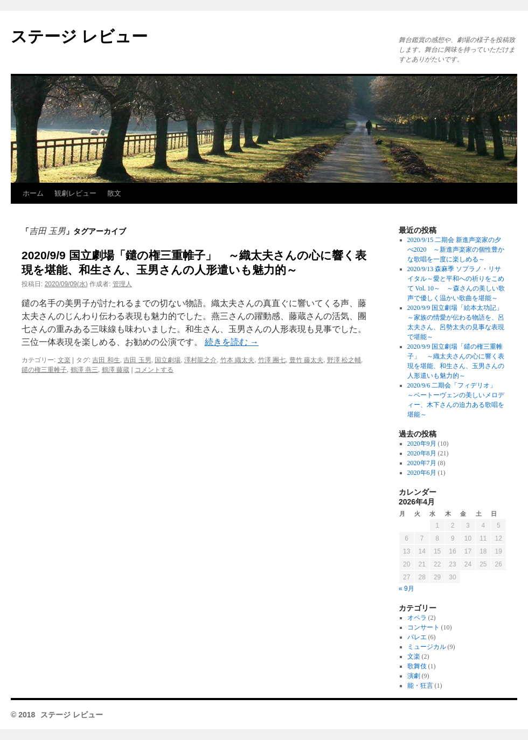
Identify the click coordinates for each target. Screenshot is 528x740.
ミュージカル (426, 647)
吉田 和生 (106, 360)
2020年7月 (421, 463)
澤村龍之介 (200, 360)
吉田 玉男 (137, 360)
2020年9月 (421, 443)
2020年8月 (421, 453)
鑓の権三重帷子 (44, 370)
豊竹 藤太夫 (306, 360)
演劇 (413, 676)
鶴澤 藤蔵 (115, 370)
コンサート (423, 627)
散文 (114, 193)
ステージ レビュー (79, 36)
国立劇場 (167, 360)
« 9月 (406, 588)
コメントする (154, 370)
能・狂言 (420, 685)
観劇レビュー (75, 193)
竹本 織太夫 (237, 360)
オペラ (417, 617)
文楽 (64, 360)
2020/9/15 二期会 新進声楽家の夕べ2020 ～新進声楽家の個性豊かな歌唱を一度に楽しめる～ (455, 249)
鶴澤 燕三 (84, 370)
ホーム (33, 193)
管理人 (122, 284)
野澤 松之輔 (344, 360)
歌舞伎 (417, 666)
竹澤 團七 (272, 360)
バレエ (417, 637)
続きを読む (232, 342)
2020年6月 (421, 472)
